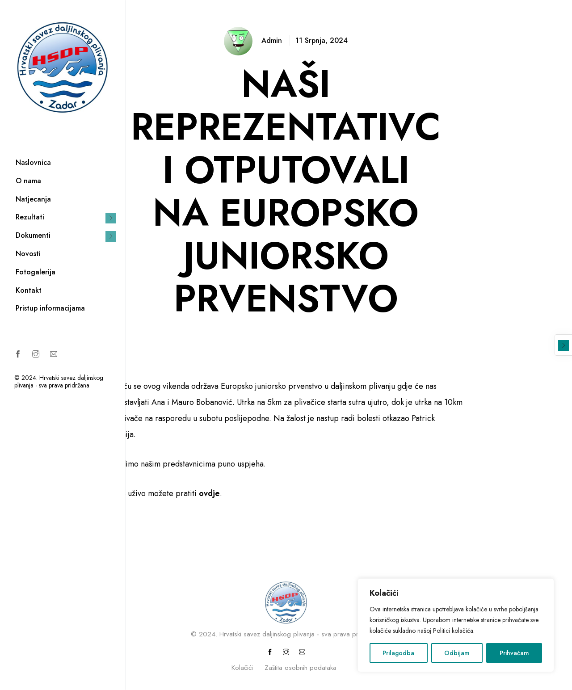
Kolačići (242, 668)
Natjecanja (33, 199)
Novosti (28, 253)
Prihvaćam (514, 652)
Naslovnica (33, 162)
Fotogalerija (35, 272)
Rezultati (30, 217)
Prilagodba (398, 652)
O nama (28, 181)
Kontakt (29, 290)
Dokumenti (33, 235)
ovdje (209, 493)
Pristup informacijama (50, 308)
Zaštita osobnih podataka (300, 668)
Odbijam (457, 652)
